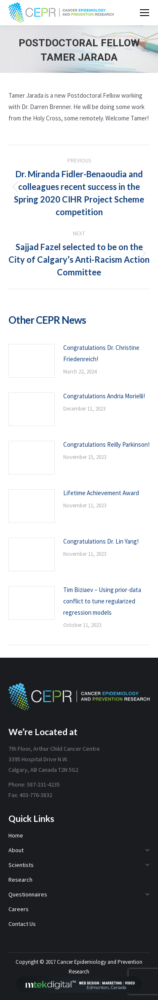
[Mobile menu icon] (144, 13)
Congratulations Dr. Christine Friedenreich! (101, 353)
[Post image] (31, 361)
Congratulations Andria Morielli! (104, 396)
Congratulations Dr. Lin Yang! (101, 541)
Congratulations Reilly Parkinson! (106, 444)
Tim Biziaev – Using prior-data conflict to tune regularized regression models (102, 601)
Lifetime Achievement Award (101, 493)
